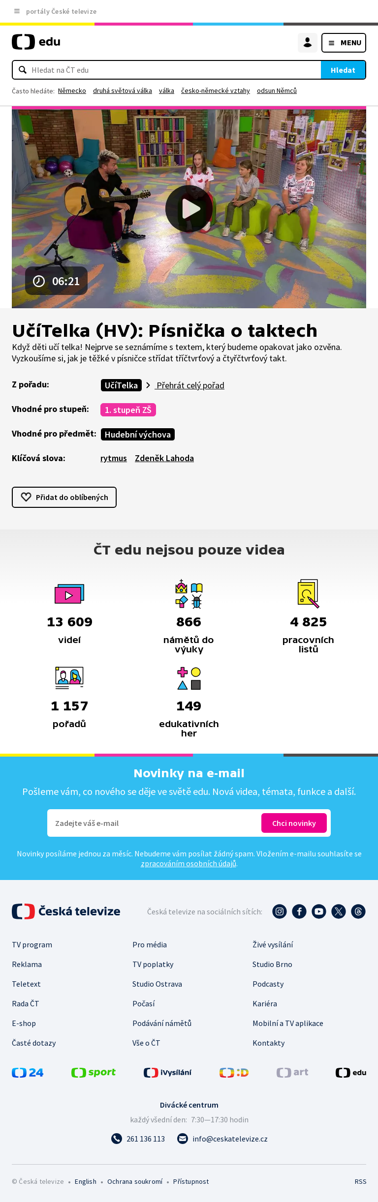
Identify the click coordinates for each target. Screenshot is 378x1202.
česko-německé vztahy (215, 90)
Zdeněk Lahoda (164, 458)
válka (166, 90)
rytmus (113, 458)
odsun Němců (277, 90)
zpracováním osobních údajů (188, 863)
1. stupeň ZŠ (128, 409)
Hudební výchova (138, 434)
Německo (72, 90)
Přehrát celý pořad (189, 385)
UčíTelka (121, 385)
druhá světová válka (122, 90)
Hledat (343, 70)
